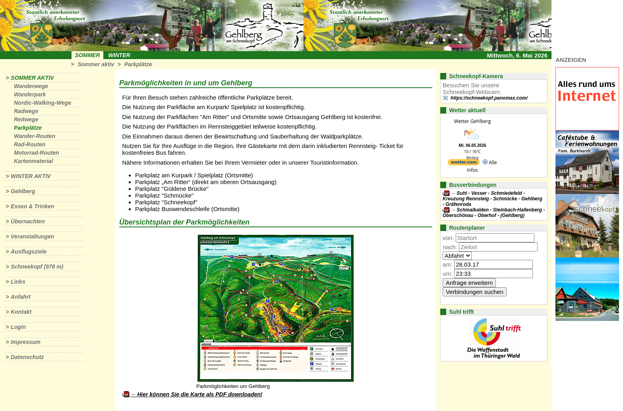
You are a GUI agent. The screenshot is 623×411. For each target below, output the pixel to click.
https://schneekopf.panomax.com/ (489, 98)
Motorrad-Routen (36, 153)
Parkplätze (138, 64)
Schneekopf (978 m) (37, 266)
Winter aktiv (31, 176)
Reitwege (26, 119)
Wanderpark (30, 94)
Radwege (26, 111)
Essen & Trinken (32, 206)
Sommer (87, 55)
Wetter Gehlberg (472, 121)
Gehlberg (23, 191)
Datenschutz (27, 357)
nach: (450, 247)
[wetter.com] (464, 163)
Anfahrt (21, 297)
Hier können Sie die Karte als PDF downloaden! (199, 394)
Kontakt (21, 312)
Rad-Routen (29, 144)
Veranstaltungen (32, 236)
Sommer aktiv (95, 64)
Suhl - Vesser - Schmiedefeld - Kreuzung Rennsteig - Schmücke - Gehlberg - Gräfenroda (492, 198)
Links (18, 281)
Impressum (26, 342)
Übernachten (28, 221)
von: (448, 237)
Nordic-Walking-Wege (42, 103)
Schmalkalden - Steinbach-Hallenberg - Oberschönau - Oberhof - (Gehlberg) (494, 212)
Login (18, 327)
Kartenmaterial (33, 161)
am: (448, 264)
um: (448, 273)
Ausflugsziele (28, 251)
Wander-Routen (34, 136)
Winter (119, 55)
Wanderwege (31, 86)
